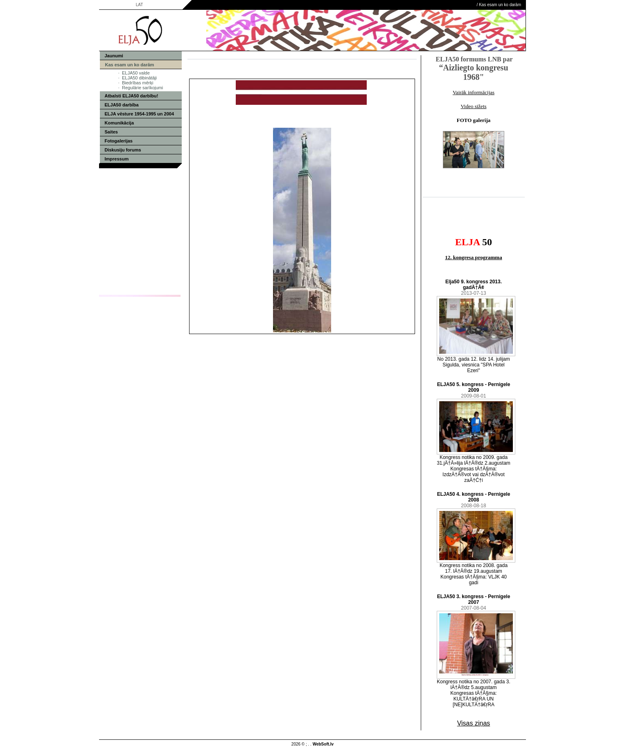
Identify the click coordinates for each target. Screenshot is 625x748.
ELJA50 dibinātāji (139, 77)
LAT (139, 4)
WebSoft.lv (323, 744)
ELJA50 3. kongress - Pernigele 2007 (473, 599)
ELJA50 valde (136, 72)
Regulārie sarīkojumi (142, 87)
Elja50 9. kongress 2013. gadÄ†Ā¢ (473, 284)
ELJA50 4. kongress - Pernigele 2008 (473, 497)
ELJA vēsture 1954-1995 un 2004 (139, 113)
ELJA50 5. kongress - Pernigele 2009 (473, 387)
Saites (111, 131)
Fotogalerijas (119, 140)
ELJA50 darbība (122, 104)
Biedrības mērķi (137, 82)
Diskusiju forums (123, 149)
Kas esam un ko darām (500, 4)
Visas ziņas (473, 723)
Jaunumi (114, 55)
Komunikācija (119, 122)
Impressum (117, 158)
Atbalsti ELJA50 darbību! (131, 95)
